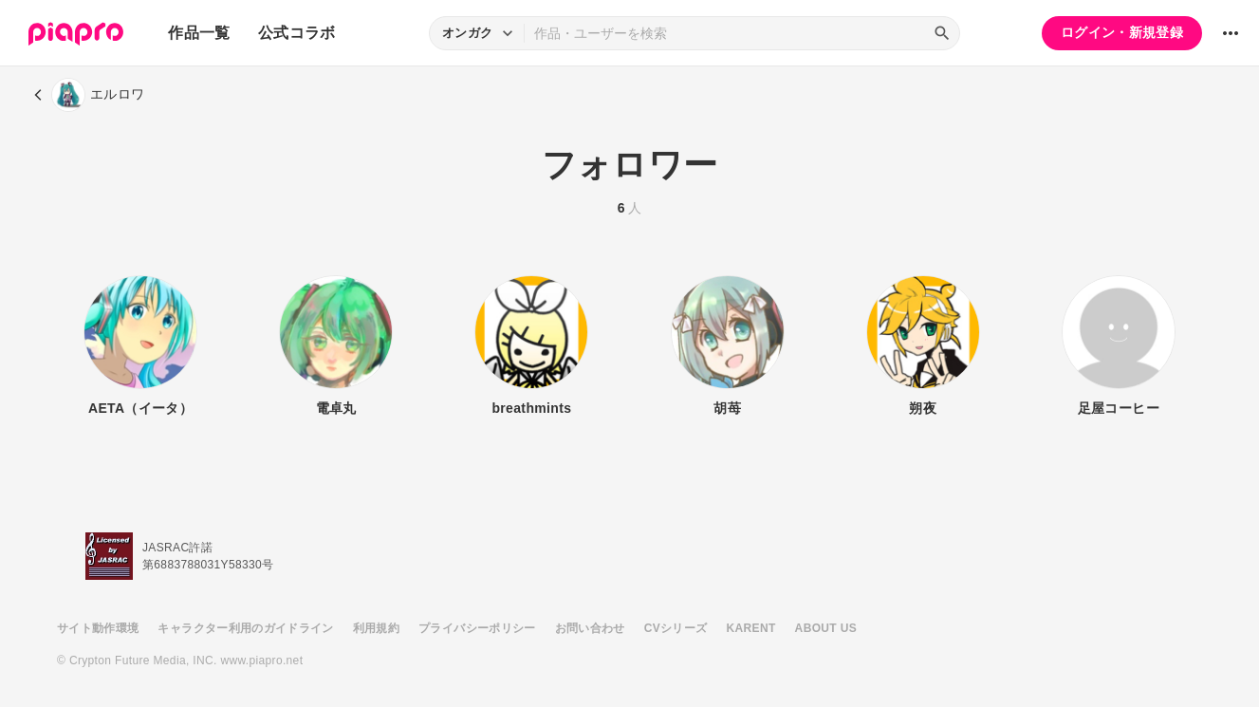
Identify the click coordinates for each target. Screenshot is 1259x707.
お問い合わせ (590, 628)
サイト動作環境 (98, 628)
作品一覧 (199, 33)
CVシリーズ (676, 628)
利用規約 (376, 628)
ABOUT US (826, 628)
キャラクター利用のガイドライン (245, 628)
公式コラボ (297, 33)
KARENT (751, 628)
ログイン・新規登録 (1122, 32)
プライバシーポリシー (477, 628)
